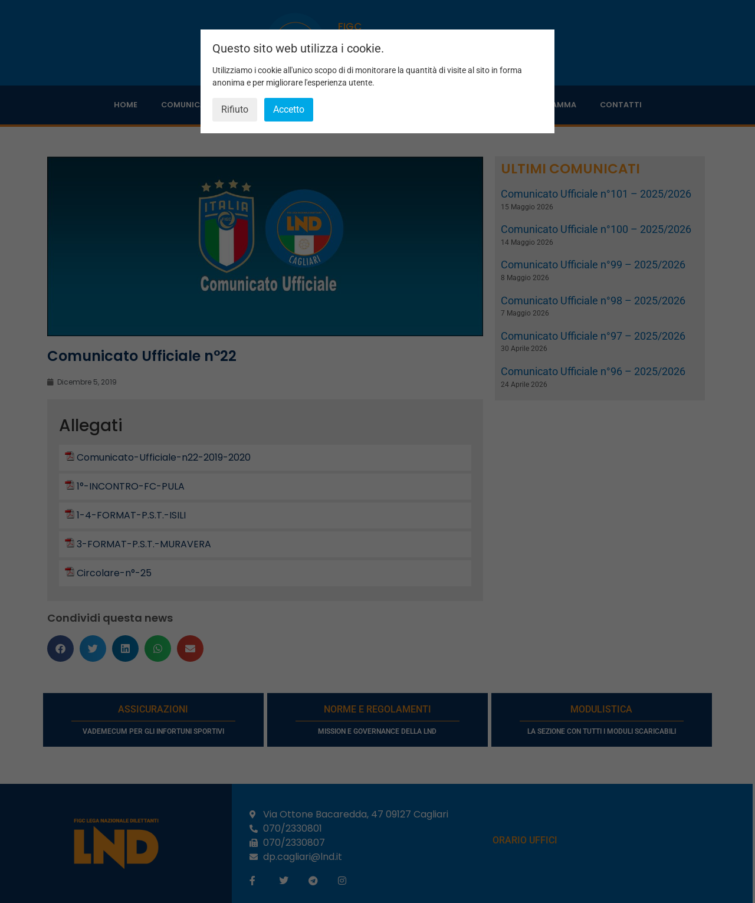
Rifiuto (234, 109)
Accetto (288, 109)
